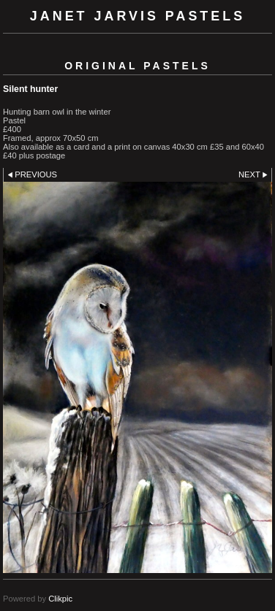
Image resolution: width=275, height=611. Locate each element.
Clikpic (60, 598)
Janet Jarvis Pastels (137, 16)
